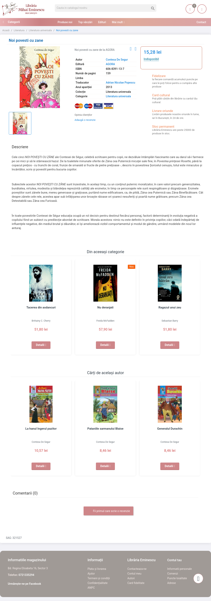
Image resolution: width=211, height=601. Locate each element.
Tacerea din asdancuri (41, 307)
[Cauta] (105, 8)
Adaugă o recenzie (85, 119)
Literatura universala (118, 96)
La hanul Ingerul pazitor (40, 428)
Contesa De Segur (117, 59)
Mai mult (117, 22)
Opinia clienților (83, 114)
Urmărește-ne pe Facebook (24, 583)
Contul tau (174, 560)
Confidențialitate (97, 583)
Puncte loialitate (177, 578)
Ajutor (91, 573)
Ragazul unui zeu (170, 307)
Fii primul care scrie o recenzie (108, 511)
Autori (131, 578)
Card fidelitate (135, 583)
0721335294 (26, 574)
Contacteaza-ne (137, 568)
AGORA (110, 64)
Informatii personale (179, 568)
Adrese (171, 583)
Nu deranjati (105, 307)
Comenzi (172, 573)
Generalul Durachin (169, 428)
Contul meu (134, 573)
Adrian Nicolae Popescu (120, 82)
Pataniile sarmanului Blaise (105, 428)
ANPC (91, 587)
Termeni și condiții (98, 578)
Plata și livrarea (96, 568)
